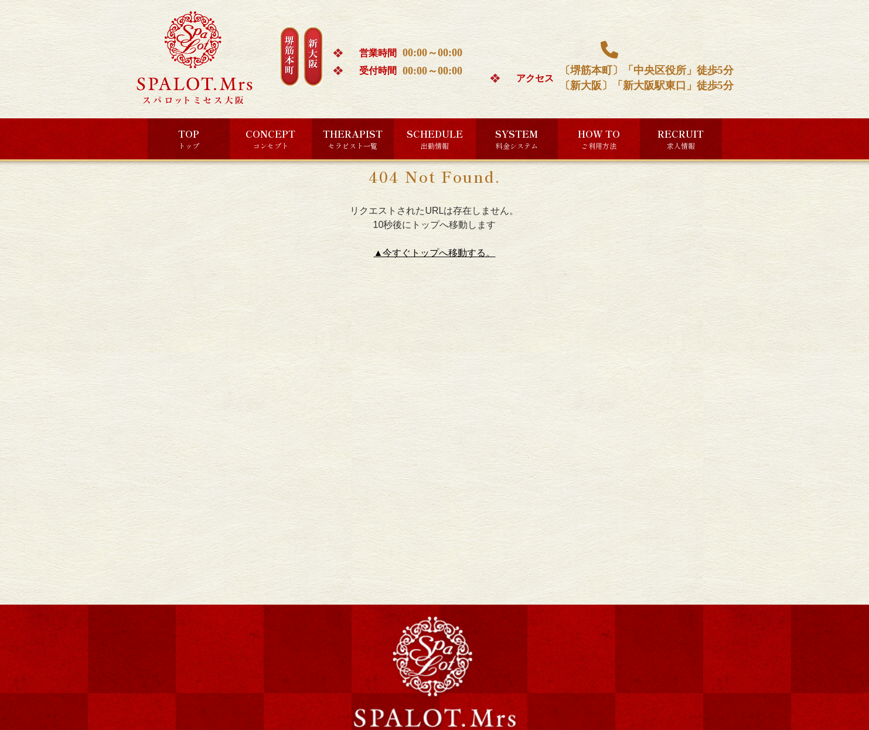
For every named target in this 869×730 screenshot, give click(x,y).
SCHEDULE (435, 139)
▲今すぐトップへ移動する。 (435, 253)
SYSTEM (516, 139)
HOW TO (599, 139)
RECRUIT (680, 139)
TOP (188, 139)
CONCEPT (270, 139)
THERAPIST (353, 139)
